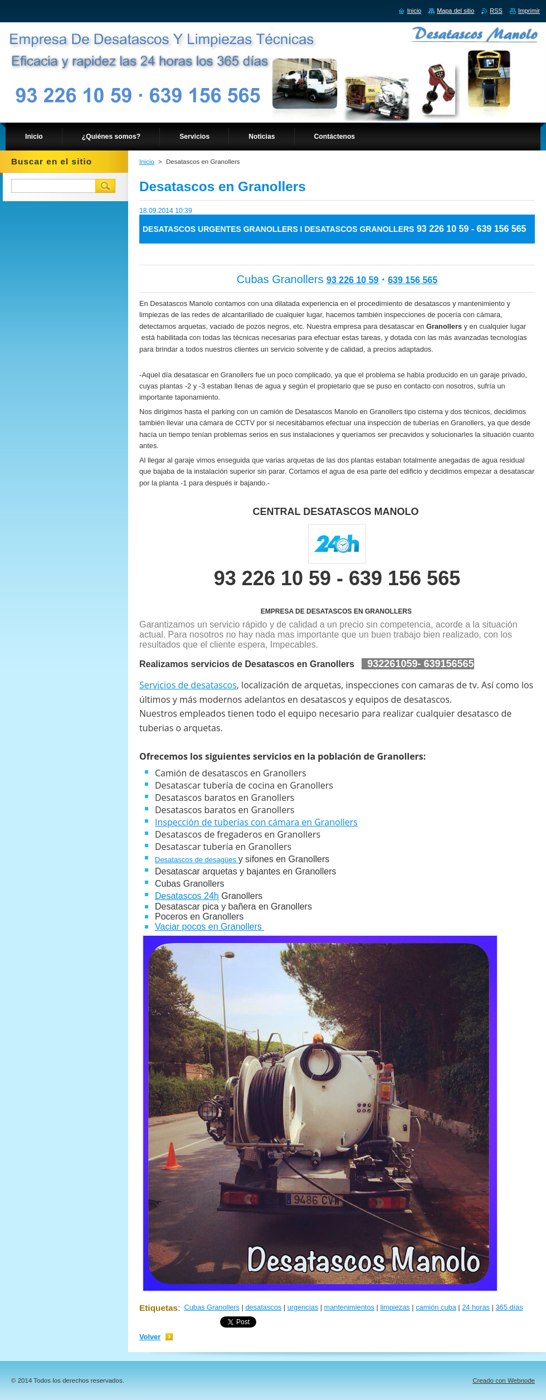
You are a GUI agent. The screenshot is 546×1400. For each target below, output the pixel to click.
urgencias (303, 1307)
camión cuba (436, 1307)
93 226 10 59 (352, 280)
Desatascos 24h (187, 896)
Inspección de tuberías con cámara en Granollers (256, 822)
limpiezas (395, 1307)
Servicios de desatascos (188, 685)
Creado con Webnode (503, 1380)
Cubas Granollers (212, 1307)
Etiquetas (158, 1307)
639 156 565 (412, 280)
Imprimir (529, 10)
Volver (149, 1337)
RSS (496, 10)
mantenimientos (349, 1307)
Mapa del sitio (455, 10)
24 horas (476, 1307)
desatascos (263, 1307)
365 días (509, 1307)
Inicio (146, 161)
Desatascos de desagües (196, 859)
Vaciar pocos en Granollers (209, 926)
